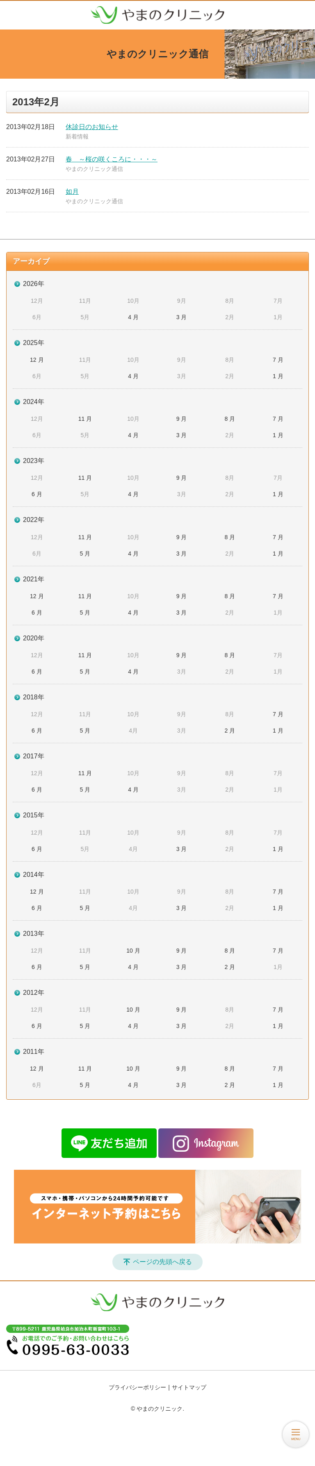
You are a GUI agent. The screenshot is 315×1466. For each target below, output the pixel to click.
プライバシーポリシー (137, 1387)
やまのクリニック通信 (94, 169)
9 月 (181, 418)
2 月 (229, 730)
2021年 (33, 579)
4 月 (133, 317)
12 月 (36, 359)
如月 (72, 191)
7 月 (278, 359)
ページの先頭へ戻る (162, 1261)
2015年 (33, 815)
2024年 (33, 401)
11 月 (85, 418)
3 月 (181, 317)
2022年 (33, 519)
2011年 (33, 1051)
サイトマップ (189, 1387)
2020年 (33, 638)
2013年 (33, 933)
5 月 (85, 553)
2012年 (33, 992)
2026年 (33, 283)
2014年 (33, 874)
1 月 (278, 376)
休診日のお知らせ (92, 126)
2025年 (33, 342)
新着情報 (77, 136)
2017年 (33, 756)
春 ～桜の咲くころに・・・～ (112, 159)
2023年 (33, 460)
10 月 (133, 950)
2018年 (33, 697)
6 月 (37, 494)
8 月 (229, 418)
